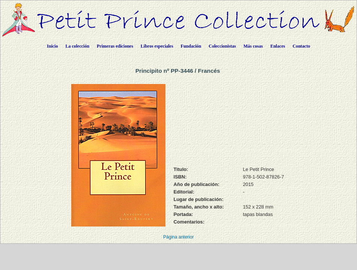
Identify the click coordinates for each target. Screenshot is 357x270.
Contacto (301, 46)
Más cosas (253, 46)
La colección (77, 46)
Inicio (52, 46)
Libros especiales (157, 46)
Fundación (191, 46)
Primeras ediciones (115, 46)
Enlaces (277, 46)
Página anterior (178, 237)
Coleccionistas (222, 46)
